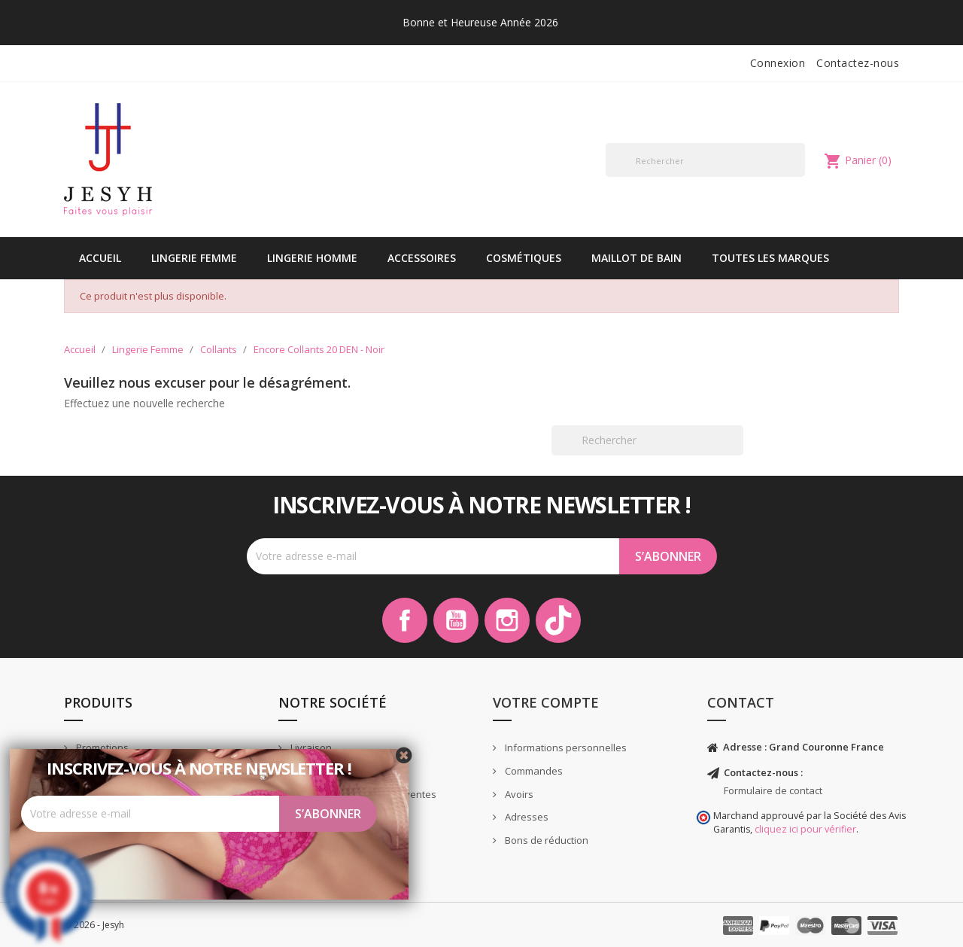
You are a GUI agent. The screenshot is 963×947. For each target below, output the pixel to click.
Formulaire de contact (773, 790)
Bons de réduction (545, 840)
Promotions (101, 747)
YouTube (455, 620)
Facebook (404, 620)
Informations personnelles (565, 747)
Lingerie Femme (194, 258)
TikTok (558, 620)
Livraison (310, 747)
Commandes (533, 771)
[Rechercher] (705, 160)
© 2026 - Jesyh (94, 924)
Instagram (507, 620)
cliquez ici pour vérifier (805, 829)
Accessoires (421, 258)
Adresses (525, 817)
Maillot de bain (636, 258)
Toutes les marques (770, 258)
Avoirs (518, 794)
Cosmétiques (523, 258)
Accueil (100, 258)
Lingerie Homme (312, 258)
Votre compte (546, 702)
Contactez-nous (857, 63)
